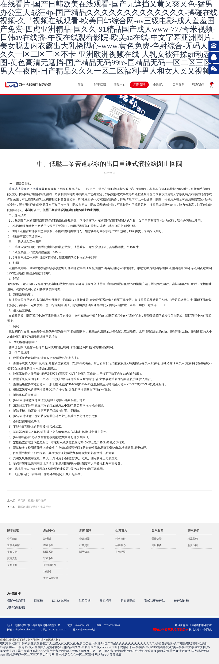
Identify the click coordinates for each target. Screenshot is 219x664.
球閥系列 (48, 558)
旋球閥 (47, 538)
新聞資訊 (139, 84)
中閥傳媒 (207, 629)
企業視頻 (12, 564)
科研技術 (120, 538)
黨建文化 (12, 558)
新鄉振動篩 (127, 600)
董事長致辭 (13, 545)
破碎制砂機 (181, 600)
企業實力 (159, 84)
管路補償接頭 (50, 578)
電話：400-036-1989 (78, 625)
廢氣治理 (105, 600)
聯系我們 (198, 84)
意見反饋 (193, 545)
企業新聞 (84, 538)
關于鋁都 (100, 84)
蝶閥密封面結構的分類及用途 (34, 506)
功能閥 (47, 571)
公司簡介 (12, 538)
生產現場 (120, 551)
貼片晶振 (85, 600)
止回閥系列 (49, 564)
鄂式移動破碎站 (154, 600)
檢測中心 (120, 545)
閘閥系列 (48, 551)
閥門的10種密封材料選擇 (32, 500)
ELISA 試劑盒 (61, 600)
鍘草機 (38, 600)
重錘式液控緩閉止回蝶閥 (25, 189)
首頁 (80, 84)
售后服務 (156, 545)
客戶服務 (178, 84)
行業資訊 (84, 545)
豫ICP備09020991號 (84, 629)
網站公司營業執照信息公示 (170, 629)
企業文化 (12, 551)
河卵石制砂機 (16, 607)
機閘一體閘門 (16, 600)
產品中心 (120, 84)
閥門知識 (84, 551)
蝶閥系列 (48, 545)
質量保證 (156, 538)
